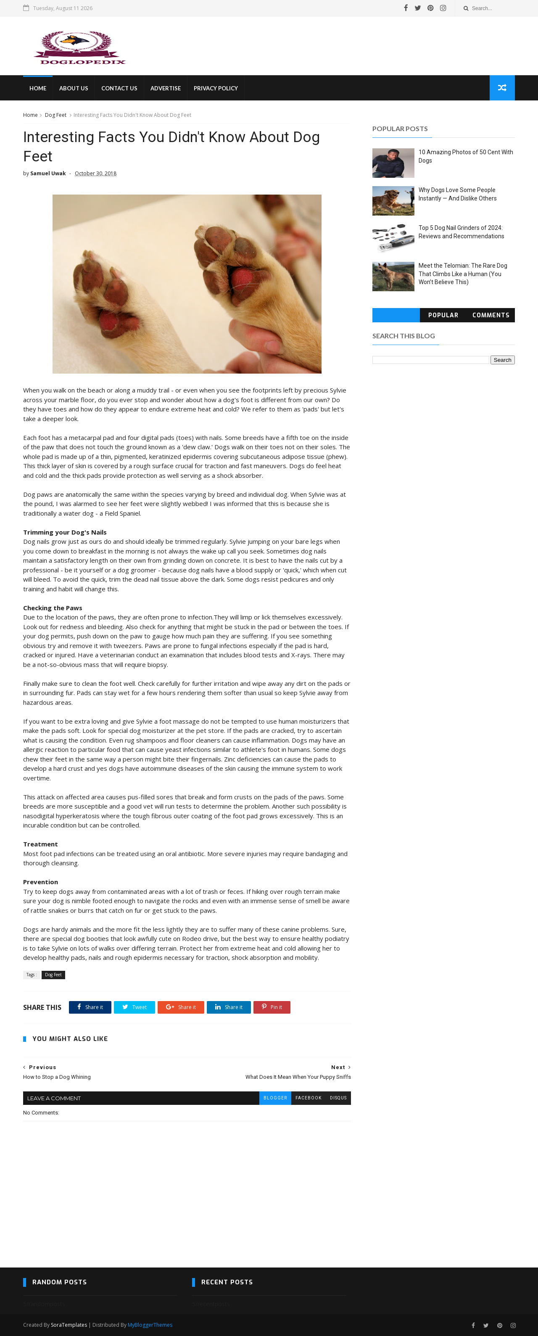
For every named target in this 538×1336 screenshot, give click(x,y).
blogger (275, 1098)
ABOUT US (73, 88)
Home (30, 115)
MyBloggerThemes (150, 1324)
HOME (37, 88)
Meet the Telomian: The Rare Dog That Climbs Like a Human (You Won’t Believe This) (463, 273)
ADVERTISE (165, 88)
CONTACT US (119, 88)
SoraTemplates (69, 1324)
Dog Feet (55, 115)
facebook (308, 1098)
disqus (338, 1098)
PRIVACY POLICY (216, 88)
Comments (491, 315)
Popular (443, 315)
